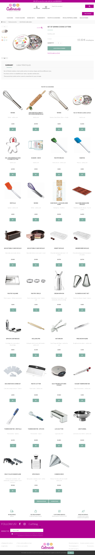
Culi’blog (33, 523)
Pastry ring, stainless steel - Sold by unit (36, 299)
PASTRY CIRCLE (36, 293)
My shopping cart (73, 546)
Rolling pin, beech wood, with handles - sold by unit (36, 344)
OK (70, 552)
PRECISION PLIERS (82, 338)
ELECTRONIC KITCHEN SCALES (59, 384)
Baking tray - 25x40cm (59, 207)
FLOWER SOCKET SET (82, 293)
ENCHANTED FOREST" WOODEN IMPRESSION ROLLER (36, 113)
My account (90, 546)
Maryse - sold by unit (82, 162)
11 (36, 349)
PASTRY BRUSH (59, 158)
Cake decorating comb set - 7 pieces (13, 388)
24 (36, 124)
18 (59, 259)
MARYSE (82, 158)
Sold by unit (36, 117)
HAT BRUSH (59, 338)
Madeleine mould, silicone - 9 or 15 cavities (82, 208)
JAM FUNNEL (82, 429)
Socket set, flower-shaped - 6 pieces (82, 298)
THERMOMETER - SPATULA (12, 429)
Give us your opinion (22, 546)
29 (13, 485)
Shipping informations (7, 543)
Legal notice (5, 546)
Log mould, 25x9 (59, 433)
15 (82, 124)
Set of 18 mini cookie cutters (59, 27)
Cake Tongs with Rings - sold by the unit (59, 344)
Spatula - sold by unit (13, 207)
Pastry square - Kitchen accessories (13, 298)
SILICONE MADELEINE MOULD (82, 203)
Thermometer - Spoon (36, 433)
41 (59, 440)
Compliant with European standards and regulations (83, 514)
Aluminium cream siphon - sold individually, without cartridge (59, 299)
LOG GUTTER (59, 429)
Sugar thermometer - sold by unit (82, 388)
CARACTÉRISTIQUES (23, 65)
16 (82, 214)
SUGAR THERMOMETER (82, 383)
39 (59, 304)
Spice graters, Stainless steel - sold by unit (36, 479)
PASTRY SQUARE (13, 293)
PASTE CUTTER (36, 383)
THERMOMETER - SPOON (36, 429)
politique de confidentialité (37, 533)
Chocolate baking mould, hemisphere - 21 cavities (82, 253)
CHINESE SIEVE (59, 474)
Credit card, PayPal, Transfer (35, 513)
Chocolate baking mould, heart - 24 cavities (59, 253)
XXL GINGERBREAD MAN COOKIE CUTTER (13, 158)
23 (13, 259)
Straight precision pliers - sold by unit (82, 343)
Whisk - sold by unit (13, 117)
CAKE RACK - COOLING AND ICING (59, 203)
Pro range (87, 13)
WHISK (13, 112)
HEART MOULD (59, 248)
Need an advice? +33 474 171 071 (59, 513)
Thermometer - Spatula (13, 433)
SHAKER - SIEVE (36, 158)
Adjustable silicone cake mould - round (35, 253)
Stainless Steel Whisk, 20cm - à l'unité (59, 117)
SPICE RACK (36, 474)
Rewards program (73, 543)
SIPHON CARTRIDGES (13, 338)
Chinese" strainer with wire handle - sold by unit (59, 479)
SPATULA (13, 203)
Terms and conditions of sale (24, 543)
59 (59, 395)
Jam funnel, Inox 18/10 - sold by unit (82, 433)
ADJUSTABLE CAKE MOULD (12, 248)
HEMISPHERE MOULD (82, 248)
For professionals (73, 549)
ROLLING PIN (36, 338)
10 (59, 214)
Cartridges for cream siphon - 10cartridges (12, 344)
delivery (12, 513)
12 (13, 169)
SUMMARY (9, 65)
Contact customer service (86, 543)
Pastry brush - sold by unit (59, 162)
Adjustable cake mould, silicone (12, 253)
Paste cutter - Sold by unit (36, 388)
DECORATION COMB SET (13, 383)
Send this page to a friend (54, 53)
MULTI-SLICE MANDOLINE (13, 474)
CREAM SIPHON (59, 293)
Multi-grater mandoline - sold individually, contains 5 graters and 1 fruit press (13, 480)
